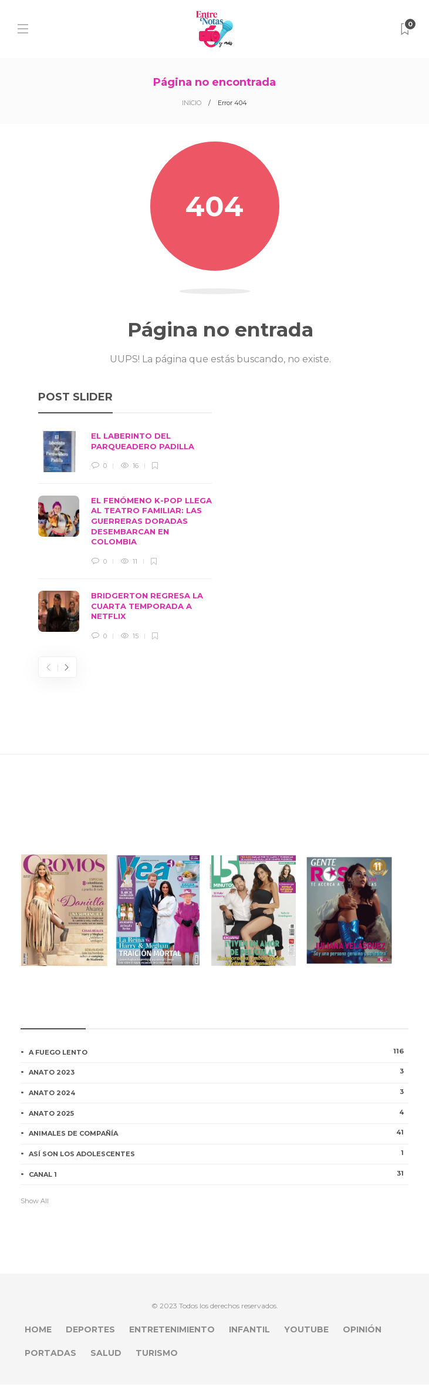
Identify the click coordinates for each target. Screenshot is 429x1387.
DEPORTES (90, 1332)
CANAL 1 (218, 1176)
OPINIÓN (362, 1332)
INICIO (191, 103)
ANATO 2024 (218, 1094)
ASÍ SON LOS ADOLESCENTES (218, 1155)
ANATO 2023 (218, 1074)
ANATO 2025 (218, 1115)
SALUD (105, 1355)
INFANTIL (249, 1332)
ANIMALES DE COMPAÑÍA (218, 1135)
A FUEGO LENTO (218, 1054)
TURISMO (157, 1355)
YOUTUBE (306, 1332)
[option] (125, 538)
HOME (38, 1332)
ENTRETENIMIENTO (172, 1332)
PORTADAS (50, 1355)
